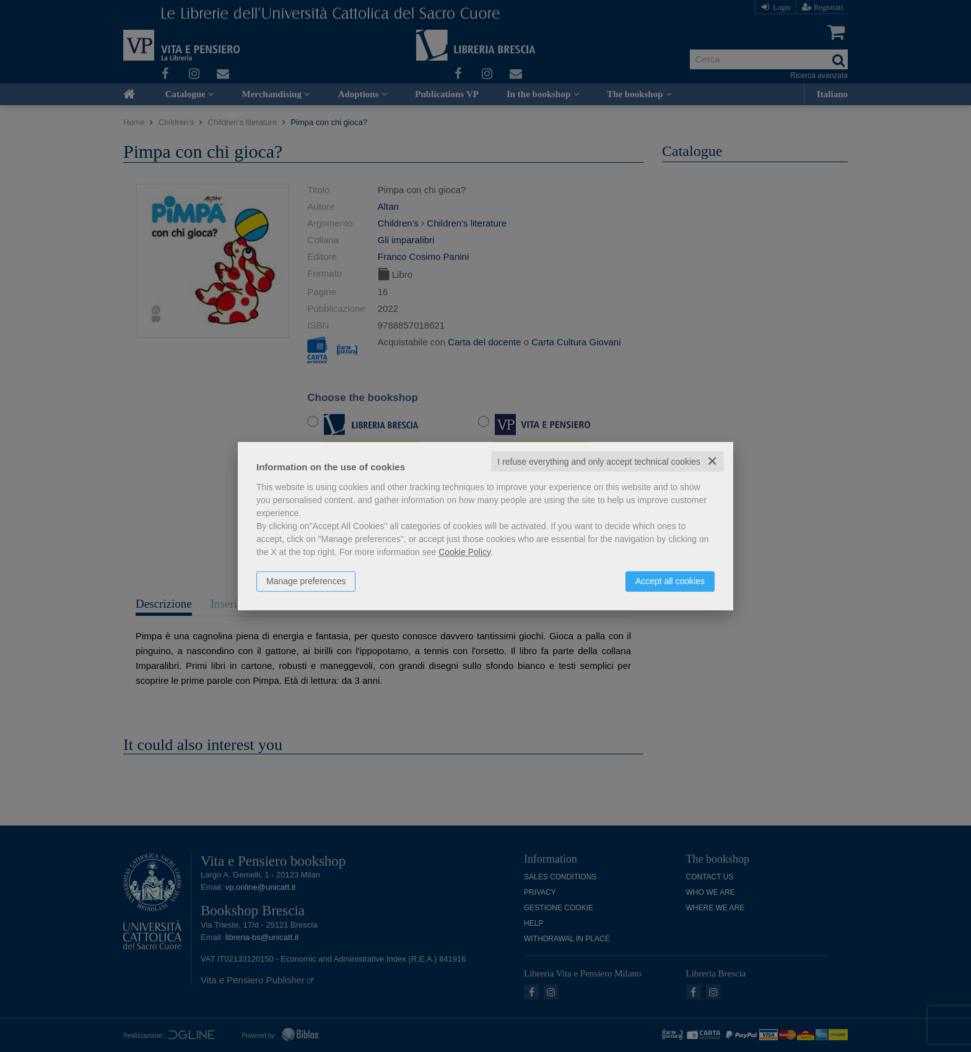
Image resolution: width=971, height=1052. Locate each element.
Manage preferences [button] (306, 581)
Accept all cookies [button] (670, 581)
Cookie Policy (464, 552)
